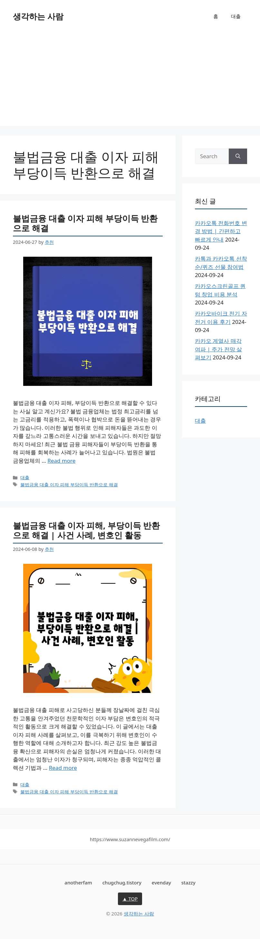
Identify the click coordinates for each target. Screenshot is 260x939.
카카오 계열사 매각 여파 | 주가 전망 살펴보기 (218, 349)
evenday (161, 882)
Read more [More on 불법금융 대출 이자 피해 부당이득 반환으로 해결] (61, 460)
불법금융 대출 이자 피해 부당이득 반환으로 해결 (85, 223)
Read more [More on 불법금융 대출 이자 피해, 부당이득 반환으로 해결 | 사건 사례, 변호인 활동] (63, 767)
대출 (236, 16)
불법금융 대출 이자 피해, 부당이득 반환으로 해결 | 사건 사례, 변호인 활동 (86, 530)
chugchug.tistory (121, 882)
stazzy (188, 882)
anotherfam (78, 882)
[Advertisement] (130, 81)
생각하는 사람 (38, 16)
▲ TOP (130, 898)
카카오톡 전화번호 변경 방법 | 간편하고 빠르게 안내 (221, 231)
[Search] (238, 156)
